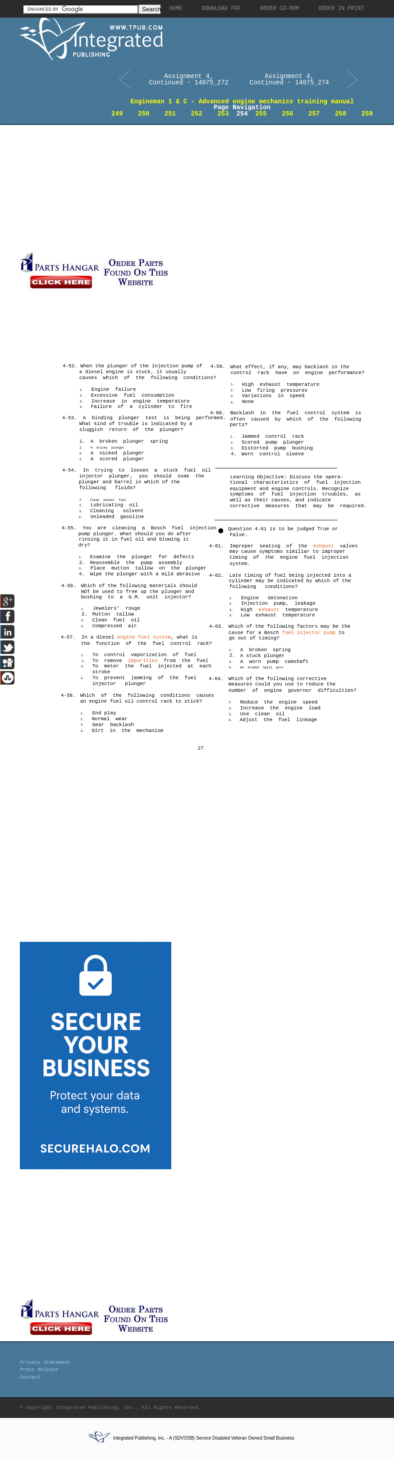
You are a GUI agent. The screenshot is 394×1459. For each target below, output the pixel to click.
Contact (30, 1377)
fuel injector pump (309, 632)
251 (170, 113)
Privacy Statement (45, 1362)
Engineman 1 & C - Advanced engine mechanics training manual (242, 101)
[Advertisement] (174, 188)
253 (223, 113)
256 (287, 113)
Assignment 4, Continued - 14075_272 (189, 79)
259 (367, 113)
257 (314, 113)
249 (117, 113)
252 (196, 113)
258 (340, 113)
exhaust (323, 546)
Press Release (39, 1369)
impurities (143, 660)
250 (143, 113)
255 (260, 113)
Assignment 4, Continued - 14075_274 (289, 79)
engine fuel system (144, 637)
